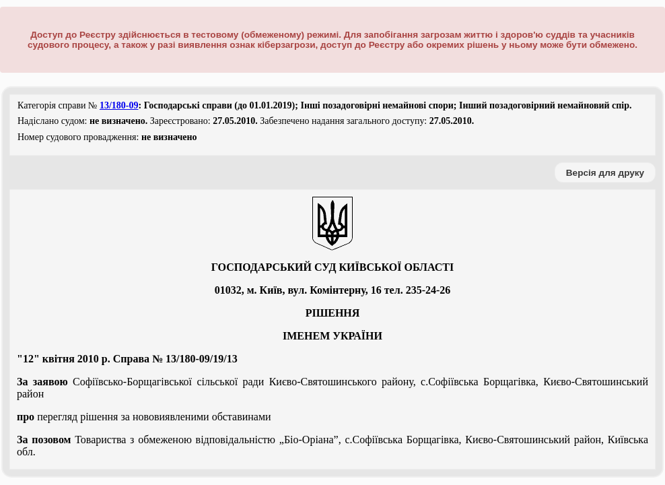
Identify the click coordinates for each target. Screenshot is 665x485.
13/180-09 (119, 105)
